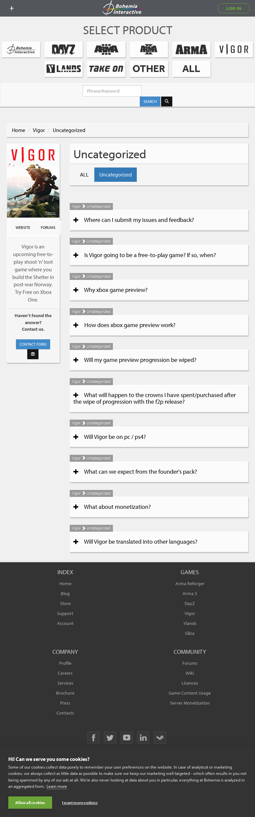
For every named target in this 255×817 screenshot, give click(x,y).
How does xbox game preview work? (124, 325)
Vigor (39, 130)
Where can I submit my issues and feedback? (133, 220)
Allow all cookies (30, 802)
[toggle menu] (11, 8)
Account (65, 623)
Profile (65, 663)
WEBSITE (23, 227)
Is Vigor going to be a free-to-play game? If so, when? (144, 255)
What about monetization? (112, 507)
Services (65, 683)
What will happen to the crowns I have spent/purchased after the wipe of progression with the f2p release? (154, 398)
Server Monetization (190, 703)
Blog (65, 593)
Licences (190, 683)
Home (18, 130)
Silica (190, 633)
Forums (190, 663)
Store (65, 603)
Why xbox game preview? (110, 290)
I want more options (80, 802)
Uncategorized (69, 130)
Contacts (65, 713)
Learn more (56, 786)
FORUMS (48, 227)
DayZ (190, 603)
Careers (65, 673)
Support (65, 613)
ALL (84, 174)
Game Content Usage (190, 693)
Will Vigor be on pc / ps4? (109, 437)
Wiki (190, 673)
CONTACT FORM (33, 344)
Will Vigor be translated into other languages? (135, 541)
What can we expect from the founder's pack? (135, 471)
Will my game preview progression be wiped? (134, 360)
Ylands (190, 623)
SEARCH (150, 101)
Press (65, 703)
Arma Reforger (190, 583)
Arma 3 (190, 593)
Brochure (65, 693)
